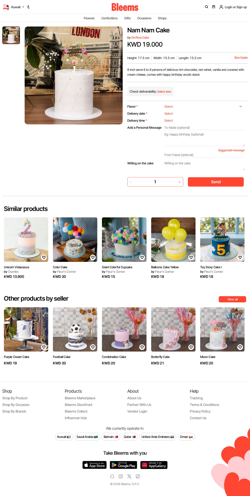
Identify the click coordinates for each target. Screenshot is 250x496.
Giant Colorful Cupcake (117, 267)
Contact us (198, 418)
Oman (186, 437)
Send (216, 181)
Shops (162, 18)
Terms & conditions (204, 405)
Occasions (144, 18)
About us (134, 398)
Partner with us (139, 405)
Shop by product (14, 398)
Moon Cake (207, 357)
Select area (164, 91)
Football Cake (62, 357)
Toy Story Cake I (211, 267)
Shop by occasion (15, 405)
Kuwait (64, 437)
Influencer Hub (76, 418)
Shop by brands (14, 411)
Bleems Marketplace (80, 398)
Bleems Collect (76, 411)
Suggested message (231, 150)
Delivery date (137, 113)
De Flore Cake (140, 37)
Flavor (132, 106)
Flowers (89, 18)
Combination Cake (114, 357)
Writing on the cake (140, 163)
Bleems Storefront (78, 405)
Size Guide (241, 57)
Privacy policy (200, 411)
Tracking (196, 398)
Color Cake (60, 267)
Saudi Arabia (87, 437)
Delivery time (137, 120)
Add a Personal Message (144, 127)
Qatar (130, 437)
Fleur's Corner (64, 271)
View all (232, 299)
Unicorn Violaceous (16, 267)
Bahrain (111, 437)
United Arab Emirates (158, 437)
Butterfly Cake (160, 357)
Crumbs (11, 271)
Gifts (127, 18)
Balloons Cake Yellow (165, 267)
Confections (109, 18)
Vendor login (137, 411)
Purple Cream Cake (16, 357)
